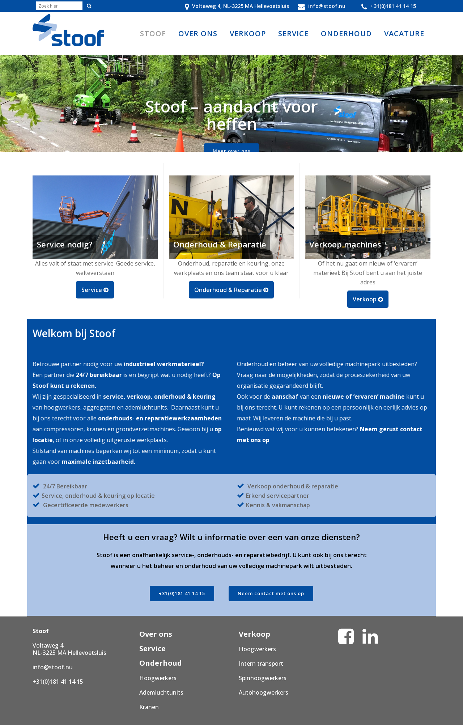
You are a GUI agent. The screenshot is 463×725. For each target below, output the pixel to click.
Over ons (155, 634)
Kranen (149, 707)
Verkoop (368, 299)
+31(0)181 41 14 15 (182, 593)
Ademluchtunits (161, 692)
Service (95, 289)
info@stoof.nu (53, 667)
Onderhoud (160, 663)
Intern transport (261, 663)
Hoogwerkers (158, 678)
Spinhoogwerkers (262, 678)
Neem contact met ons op (271, 593)
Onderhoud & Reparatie (231, 289)
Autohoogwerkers (263, 692)
